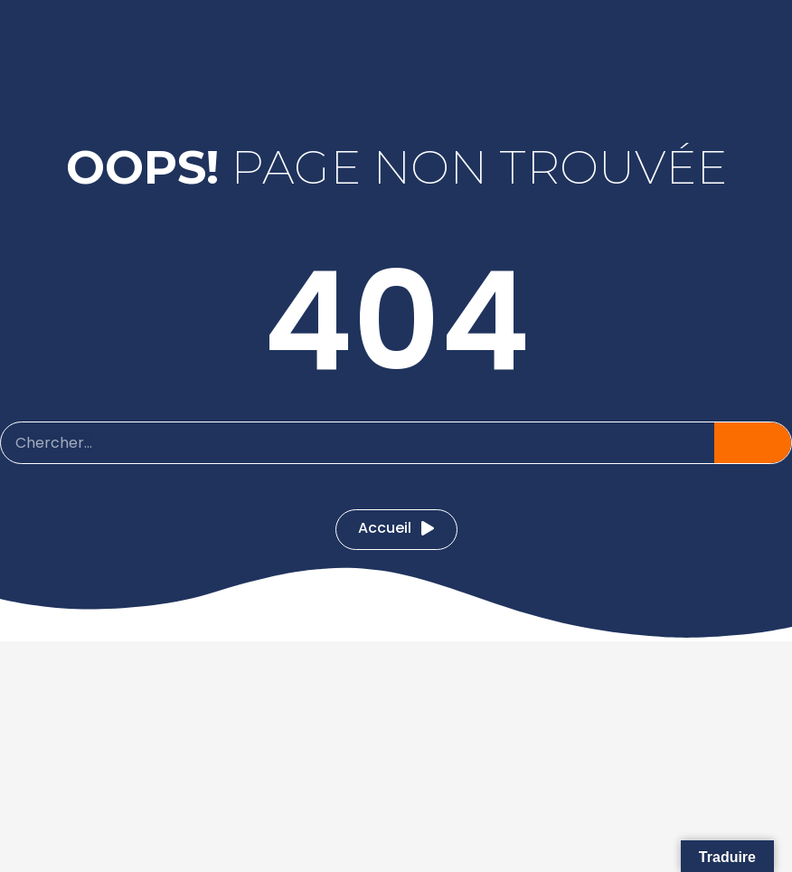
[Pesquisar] (752, 442)
